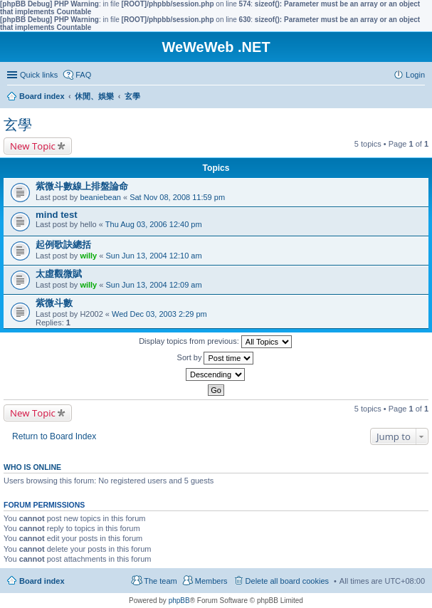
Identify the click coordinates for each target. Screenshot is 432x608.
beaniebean (100, 197)
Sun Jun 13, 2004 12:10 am (153, 255)
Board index (42, 581)
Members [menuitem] (211, 581)
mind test (57, 214)
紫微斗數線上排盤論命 (82, 186)
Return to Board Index (54, 436)
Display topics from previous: (215, 341)
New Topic (33, 146)
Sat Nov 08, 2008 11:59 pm (177, 197)
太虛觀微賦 (59, 273)
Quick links (39, 74)
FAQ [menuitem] (83, 74)
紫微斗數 (54, 303)
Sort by (215, 358)
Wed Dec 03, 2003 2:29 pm (159, 314)
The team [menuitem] (160, 581)
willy (88, 255)
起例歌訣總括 (63, 244)
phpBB (179, 600)
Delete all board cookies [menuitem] (287, 581)
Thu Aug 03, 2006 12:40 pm (153, 224)
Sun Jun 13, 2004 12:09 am (153, 285)
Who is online (32, 467)
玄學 (18, 124)
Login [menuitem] (415, 74)
